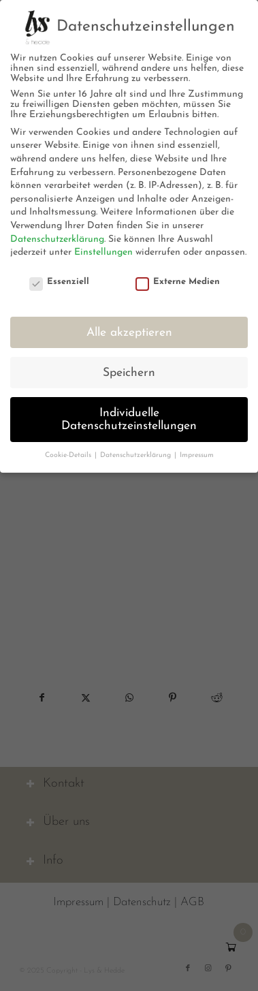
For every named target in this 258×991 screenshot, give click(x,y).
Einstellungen (103, 252)
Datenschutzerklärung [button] (136, 455)
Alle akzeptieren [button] (129, 333)
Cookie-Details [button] (69, 455)
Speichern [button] (129, 373)
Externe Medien (177, 281)
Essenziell (59, 281)
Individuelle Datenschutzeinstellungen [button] (129, 419)
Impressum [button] (197, 455)
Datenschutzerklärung (57, 239)
